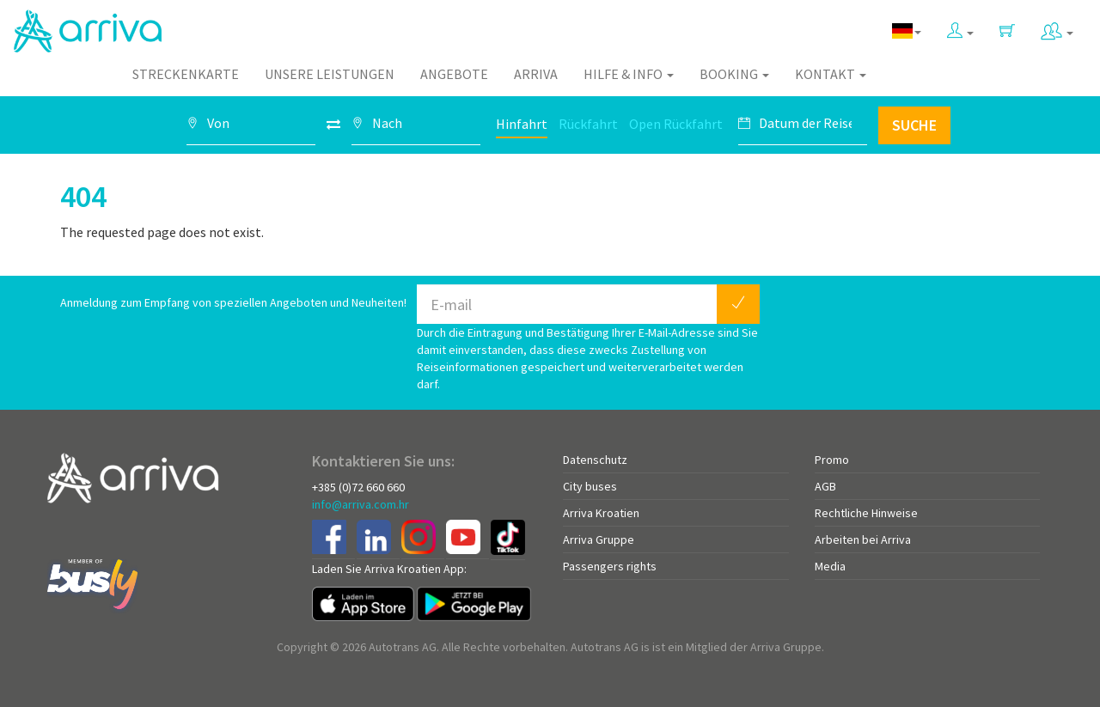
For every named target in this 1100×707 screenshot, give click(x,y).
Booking (734, 73)
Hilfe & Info (629, 73)
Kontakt (830, 73)
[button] (960, 27)
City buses (590, 486)
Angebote (454, 73)
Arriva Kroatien (601, 513)
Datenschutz (595, 459)
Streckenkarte (185, 73)
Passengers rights (610, 566)
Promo (832, 459)
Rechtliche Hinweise (866, 513)
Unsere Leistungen (329, 73)
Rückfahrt (588, 123)
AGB (825, 486)
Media (830, 566)
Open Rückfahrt (676, 123)
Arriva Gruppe (598, 539)
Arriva (536, 73)
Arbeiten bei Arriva (863, 539)
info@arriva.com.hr (360, 504)
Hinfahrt (521, 123)
